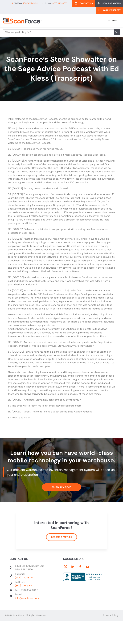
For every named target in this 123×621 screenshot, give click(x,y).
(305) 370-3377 (24, 577)
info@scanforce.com (27, 598)
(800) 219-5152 (23, 585)
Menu (112, 20)
